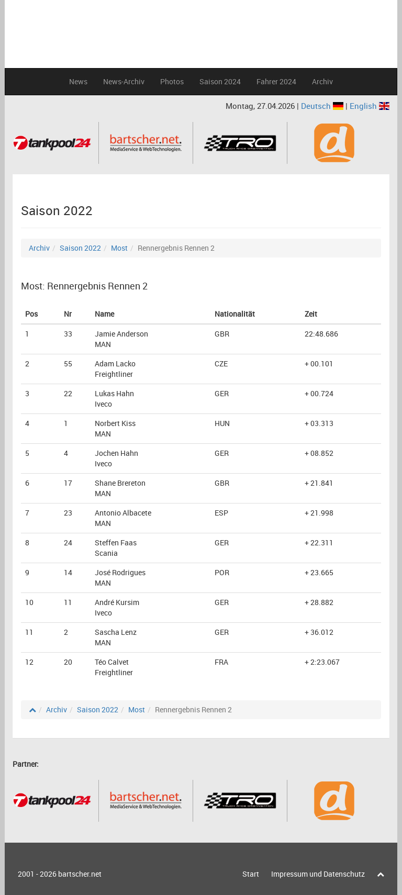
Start (250, 874)
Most (119, 248)
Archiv (322, 81)
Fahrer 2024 (276, 81)
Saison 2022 (80, 248)
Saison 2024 (220, 81)
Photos (172, 81)
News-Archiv (123, 81)
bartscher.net (80, 874)
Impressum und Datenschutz (318, 874)
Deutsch (323, 105)
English (369, 105)
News (78, 81)
